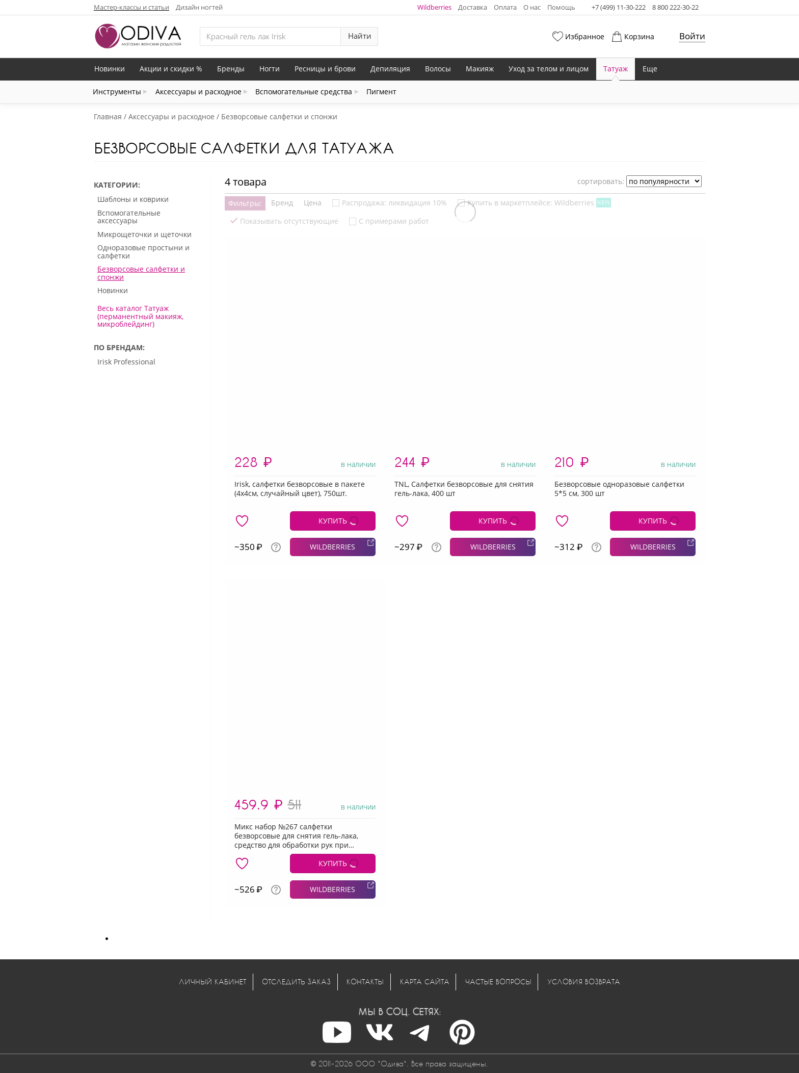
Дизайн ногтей (199, 7)
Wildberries (434, 7)
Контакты (365, 981)
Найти (359, 36)
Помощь (561, 7)
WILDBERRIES (332, 547)
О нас (532, 7)
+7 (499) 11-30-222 (619, 7)
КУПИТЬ (332, 521)
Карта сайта (424, 981)
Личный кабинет (212, 981)
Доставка (472, 7)
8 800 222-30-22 (675, 7)
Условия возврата (583, 981)
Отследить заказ (296, 981)
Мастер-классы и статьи (131, 7)
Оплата (505, 7)
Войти (692, 36)
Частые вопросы (498, 981)
